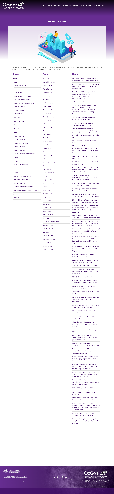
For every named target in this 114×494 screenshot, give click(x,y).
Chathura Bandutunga (51, 222)
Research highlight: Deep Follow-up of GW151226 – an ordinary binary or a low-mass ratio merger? (86, 374)
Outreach (67, 6)
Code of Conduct (19, 106)
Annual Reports (19, 110)
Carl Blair (46, 218)
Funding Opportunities (22, 99)
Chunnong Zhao (48, 110)
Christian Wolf (48, 225)
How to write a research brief (23, 186)
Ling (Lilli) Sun (48, 113)
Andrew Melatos (48, 103)
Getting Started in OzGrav (22, 96)
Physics (16, 128)
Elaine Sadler (47, 148)
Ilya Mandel (47, 134)
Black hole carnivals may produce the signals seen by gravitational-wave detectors (85, 300)
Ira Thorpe (46, 176)
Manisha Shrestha (49, 162)
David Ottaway (48, 127)
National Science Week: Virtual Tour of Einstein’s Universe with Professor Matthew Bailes (85, 231)
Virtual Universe (19, 146)
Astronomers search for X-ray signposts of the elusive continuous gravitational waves (84, 338)
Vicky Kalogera (48, 197)
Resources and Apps (21, 143)
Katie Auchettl (48, 152)
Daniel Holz (47, 166)
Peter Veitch (47, 96)
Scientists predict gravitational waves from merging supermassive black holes (85, 359)
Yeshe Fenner (47, 89)
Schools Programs (20, 139)
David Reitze (47, 169)
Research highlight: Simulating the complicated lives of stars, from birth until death (85, 421)
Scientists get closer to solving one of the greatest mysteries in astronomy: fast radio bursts (85, 271)
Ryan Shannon (48, 141)
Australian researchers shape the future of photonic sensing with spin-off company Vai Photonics (85, 367)
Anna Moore (47, 201)
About (49, 6)
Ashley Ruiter (47, 211)
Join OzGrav (18, 92)
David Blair (47, 232)
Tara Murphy (47, 92)
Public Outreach (19, 136)
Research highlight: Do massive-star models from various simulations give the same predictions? (85, 382)
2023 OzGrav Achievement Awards (84, 266)
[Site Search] (110, 6)
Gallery (89, 6)
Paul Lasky (46, 99)
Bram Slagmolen (49, 117)
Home (43, 6)
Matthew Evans (48, 183)
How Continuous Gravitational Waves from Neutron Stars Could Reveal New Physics (86, 249)
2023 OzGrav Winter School (82, 277)
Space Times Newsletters (22, 176)
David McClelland (49, 82)
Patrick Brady (47, 194)
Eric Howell (47, 243)
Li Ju (44, 124)
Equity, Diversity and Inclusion (24, 103)
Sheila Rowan (47, 190)
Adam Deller (47, 159)
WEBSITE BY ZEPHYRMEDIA (91, 491)
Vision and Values (20, 85)
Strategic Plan (19, 113)
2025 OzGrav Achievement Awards (84, 102)
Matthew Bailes (48, 78)
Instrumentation (19, 121)
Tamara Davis (47, 85)
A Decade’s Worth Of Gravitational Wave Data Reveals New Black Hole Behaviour (85, 151)
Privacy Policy (78, 491)
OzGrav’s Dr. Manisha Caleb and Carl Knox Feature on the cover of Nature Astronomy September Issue (85, 223)
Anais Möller (47, 204)
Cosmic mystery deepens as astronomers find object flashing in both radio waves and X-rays (84, 177)
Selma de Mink (48, 187)
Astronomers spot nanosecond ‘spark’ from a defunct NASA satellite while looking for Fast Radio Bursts (85, 170)
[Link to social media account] (54, 477)
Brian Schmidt (48, 215)
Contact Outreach (20, 150)
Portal (104, 6)
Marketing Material (20, 183)
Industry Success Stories (22, 179)
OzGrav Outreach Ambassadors (24, 153)
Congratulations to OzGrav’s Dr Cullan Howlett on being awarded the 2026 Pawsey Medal (85, 86)
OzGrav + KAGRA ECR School (23, 165)
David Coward (48, 236)
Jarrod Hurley (47, 106)
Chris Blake (47, 138)
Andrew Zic (47, 208)
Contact (97, 6)
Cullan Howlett (48, 229)
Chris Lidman (47, 155)
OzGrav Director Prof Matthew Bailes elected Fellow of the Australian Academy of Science (85, 351)
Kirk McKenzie (48, 131)
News (82, 6)
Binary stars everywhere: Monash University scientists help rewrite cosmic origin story (84, 143)
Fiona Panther (48, 249)
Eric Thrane (47, 120)
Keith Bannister (48, 173)
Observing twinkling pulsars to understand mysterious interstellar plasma (84, 324)
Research (57, 6)
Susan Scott (47, 145)
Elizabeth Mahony (49, 239)
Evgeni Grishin (48, 246)
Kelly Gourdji (47, 180)
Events (75, 6)
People (16, 89)
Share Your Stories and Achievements (26, 190)
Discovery (17, 125)
